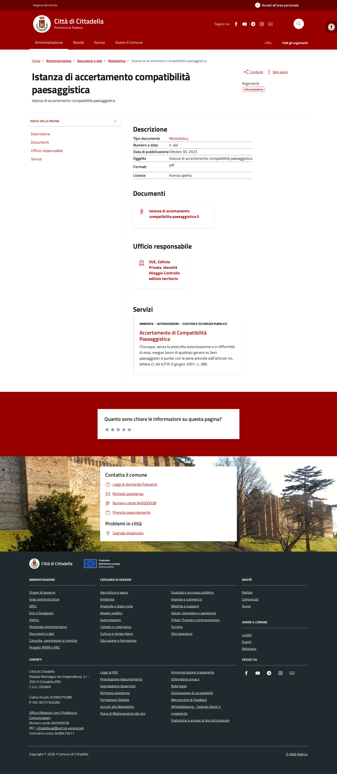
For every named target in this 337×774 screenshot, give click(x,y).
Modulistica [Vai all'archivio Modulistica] (178, 138)
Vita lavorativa (181, 633)
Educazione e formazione (118, 640)
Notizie (247, 592)
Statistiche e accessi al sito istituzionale (200, 720)
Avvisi (246, 606)
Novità (78, 42)
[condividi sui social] (253, 71)
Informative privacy (185, 679)
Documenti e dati (41, 633)
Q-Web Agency (297, 754)
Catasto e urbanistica (115, 626)
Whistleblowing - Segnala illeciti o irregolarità (196, 710)
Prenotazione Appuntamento (121, 679)
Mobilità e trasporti (185, 606)
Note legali (179, 686)
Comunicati (250, 599)
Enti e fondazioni (41, 613)
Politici (34, 619)
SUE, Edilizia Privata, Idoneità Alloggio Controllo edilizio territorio (164, 270)
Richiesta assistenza (115, 692)
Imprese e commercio (186, 599)
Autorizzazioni (168, 323)
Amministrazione (49, 42)
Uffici (268, 42)
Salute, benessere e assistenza (193, 613)
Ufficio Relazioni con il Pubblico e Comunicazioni (53, 715)
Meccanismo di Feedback (189, 699)
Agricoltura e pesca (114, 592)
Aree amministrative (44, 599)
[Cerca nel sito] (299, 24)
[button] (331, 27)
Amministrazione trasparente (192, 672)
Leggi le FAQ (109, 672)
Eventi (246, 641)
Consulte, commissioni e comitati (53, 640)
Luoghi (247, 634)
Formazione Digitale (114, 699)
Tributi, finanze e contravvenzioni (195, 619)
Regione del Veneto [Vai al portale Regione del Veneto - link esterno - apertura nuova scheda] (45, 5)
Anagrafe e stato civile (116, 606)
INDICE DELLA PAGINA (74, 121)
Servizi (99, 42)
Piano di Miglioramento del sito (122, 713)
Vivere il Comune (128, 42)
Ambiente (146, 323)
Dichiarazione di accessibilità (192, 692)
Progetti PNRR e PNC (44, 647)
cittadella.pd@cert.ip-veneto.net (60, 728)
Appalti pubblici (111, 613)
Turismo (177, 626)
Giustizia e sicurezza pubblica (204, 323)
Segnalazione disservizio (118, 686)
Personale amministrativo (48, 626)
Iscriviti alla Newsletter (117, 706)
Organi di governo (42, 592)
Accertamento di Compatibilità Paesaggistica (173, 336)
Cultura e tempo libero (116, 633)
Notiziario (249, 648)
